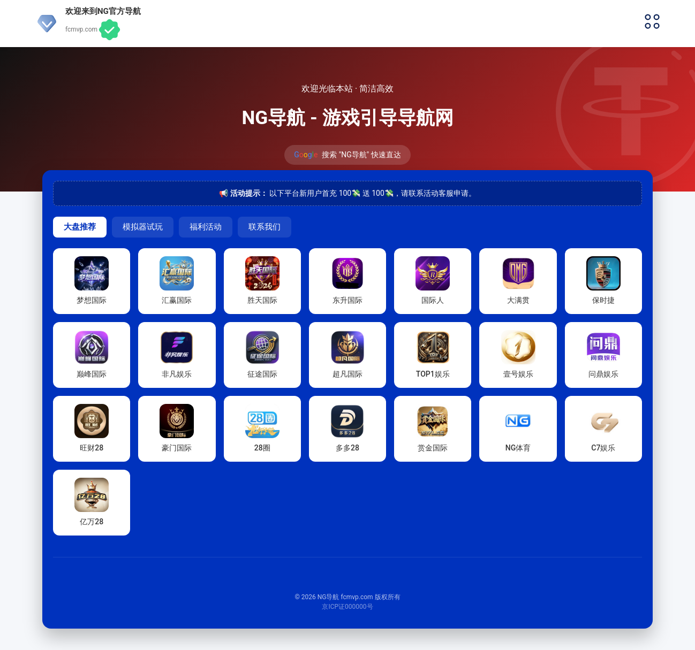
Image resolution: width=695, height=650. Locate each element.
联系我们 (264, 226)
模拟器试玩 (143, 226)
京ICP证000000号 (347, 606)
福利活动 (206, 226)
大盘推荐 (80, 226)
